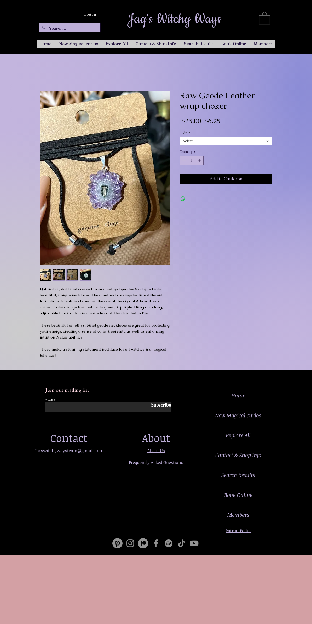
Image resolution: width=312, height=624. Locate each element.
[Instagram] (130, 543)
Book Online (238, 494)
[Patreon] (143, 543)
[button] (264, 17)
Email (49, 400)
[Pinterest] (117, 543)
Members (238, 514)
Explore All (238, 435)
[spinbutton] (192, 160)
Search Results (238, 475)
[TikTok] (181, 543)
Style (185, 132)
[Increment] (200, 160)
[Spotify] (169, 543)
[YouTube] (194, 543)
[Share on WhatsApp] (183, 199)
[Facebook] (156, 543)
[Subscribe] (158, 405)
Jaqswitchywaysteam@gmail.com (68, 450)
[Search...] (69, 28)
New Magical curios (238, 415)
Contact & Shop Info (238, 455)
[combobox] (226, 141)
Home (238, 395)
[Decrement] (183, 160)
